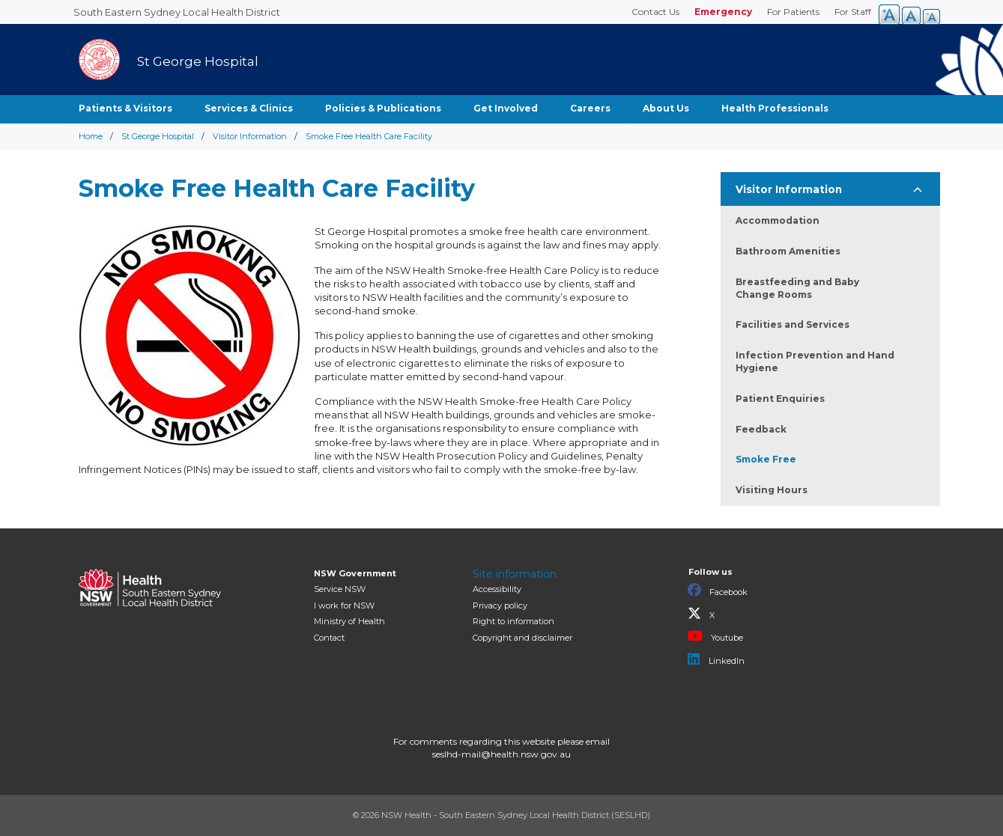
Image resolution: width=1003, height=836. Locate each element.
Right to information (513, 621)
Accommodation (777, 220)
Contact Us (655, 11)
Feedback (761, 429)
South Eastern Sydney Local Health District (176, 12)
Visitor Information (250, 136)
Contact (329, 637)
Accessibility (497, 589)
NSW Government (355, 573)
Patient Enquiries (780, 398)
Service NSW (340, 589)
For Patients (793, 11)
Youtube (715, 636)
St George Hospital (157, 136)
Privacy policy (500, 605)
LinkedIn (716, 659)
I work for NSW (344, 605)
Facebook (718, 590)
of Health (349, 621)
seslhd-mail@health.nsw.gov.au (501, 754)
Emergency (723, 11)
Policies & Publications (383, 108)
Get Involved (505, 108)
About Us (666, 108)
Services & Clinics (248, 108)
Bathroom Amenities (788, 251)
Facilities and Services (792, 324)
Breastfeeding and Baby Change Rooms (797, 288)
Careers (590, 108)
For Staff (852, 11)
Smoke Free (766, 459)
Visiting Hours (771, 489)
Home (91, 136)
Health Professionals (774, 108)
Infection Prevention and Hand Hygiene (815, 361)
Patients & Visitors (125, 108)
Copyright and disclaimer (522, 637)
